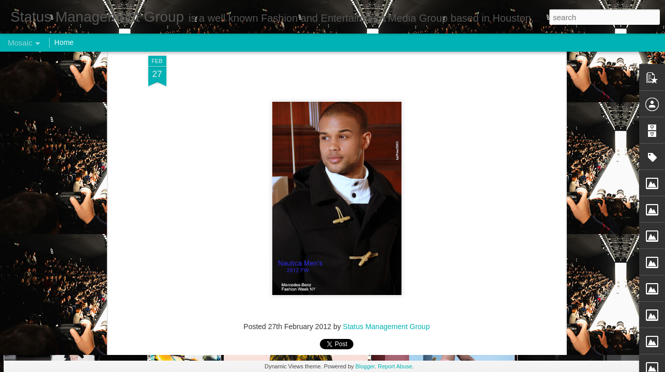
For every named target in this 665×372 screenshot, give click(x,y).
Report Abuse (395, 366)
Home (63, 42)
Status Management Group (386, 62)
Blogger (365, 366)
